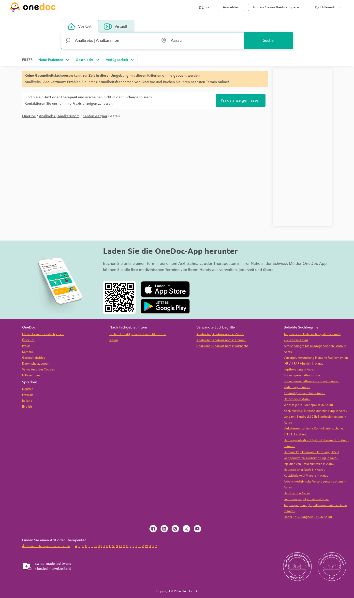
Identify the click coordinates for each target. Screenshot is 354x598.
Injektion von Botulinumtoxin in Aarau (309, 464)
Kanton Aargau (95, 116)
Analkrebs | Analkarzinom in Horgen (221, 340)
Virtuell (115, 26)
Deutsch (27, 389)
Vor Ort (79, 26)
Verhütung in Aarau (297, 387)
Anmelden (231, 7)
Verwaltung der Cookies (38, 369)
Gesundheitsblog (33, 357)
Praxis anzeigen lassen (241, 100)
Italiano (27, 400)
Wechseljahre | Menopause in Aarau (308, 405)
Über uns (28, 340)
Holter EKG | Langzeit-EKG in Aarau (308, 517)
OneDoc (29, 116)
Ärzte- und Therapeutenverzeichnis (46, 546)
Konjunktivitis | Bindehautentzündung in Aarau (315, 410)
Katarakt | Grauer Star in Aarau (304, 393)
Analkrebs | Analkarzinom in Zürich (220, 334)
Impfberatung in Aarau (299, 369)
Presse (26, 346)
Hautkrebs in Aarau (297, 493)
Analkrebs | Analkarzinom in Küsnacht (222, 346)
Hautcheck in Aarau (297, 399)
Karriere (27, 352)
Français (27, 395)
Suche (268, 40)
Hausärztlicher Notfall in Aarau (304, 469)
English (27, 406)
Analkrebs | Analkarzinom (59, 116)
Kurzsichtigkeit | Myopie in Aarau (306, 475)
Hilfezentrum (31, 375)
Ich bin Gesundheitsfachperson (277, 7)
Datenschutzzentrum (36, 363)
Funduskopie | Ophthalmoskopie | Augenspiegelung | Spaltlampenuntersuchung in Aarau (315, 505)
